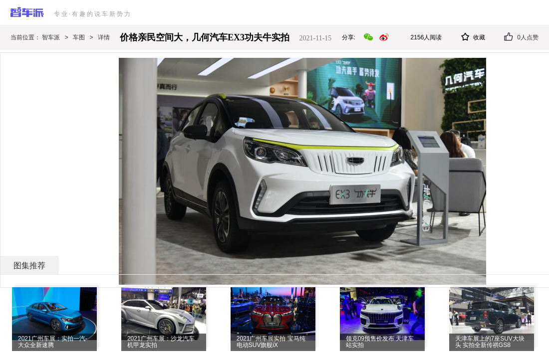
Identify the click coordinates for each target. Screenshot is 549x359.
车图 (79, 37)
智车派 (51, 37)
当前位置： (26, 37)
